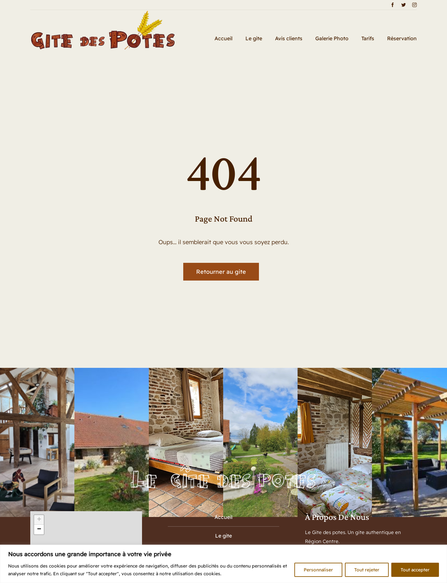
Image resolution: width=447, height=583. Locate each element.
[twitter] (403, 5)
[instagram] (414, 5)
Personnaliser (318, 570)
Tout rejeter (366, 570)
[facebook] (392, 5)
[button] (39, 520)
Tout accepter (415, 570)
